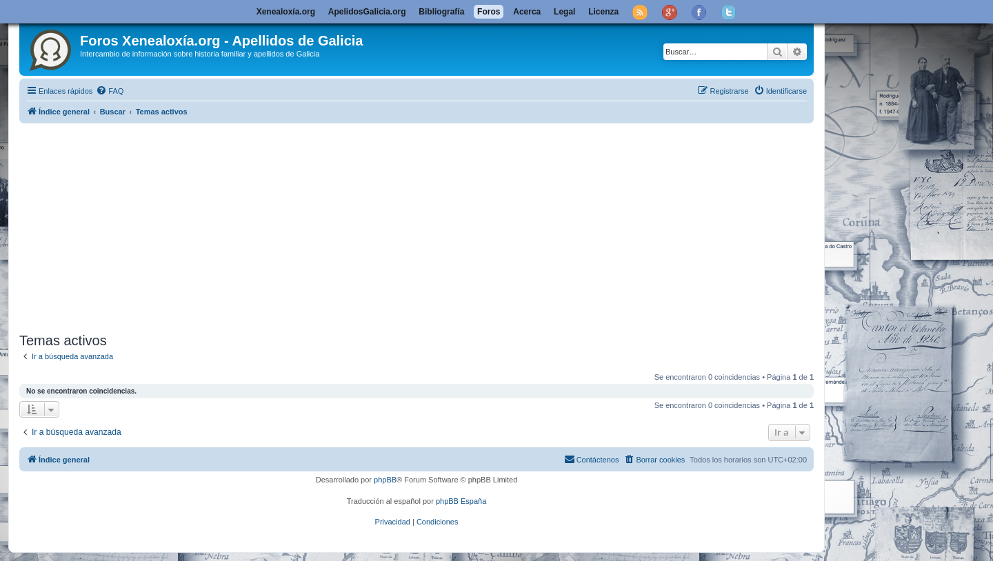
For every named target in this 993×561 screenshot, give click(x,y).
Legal (564, 12)
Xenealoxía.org (286, 12)
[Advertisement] (433, 225)
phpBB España (461, 501)
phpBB (385, 480)
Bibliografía (441, 12)
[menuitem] (109, 91)
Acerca (527, 12)
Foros (488, 12)
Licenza (603, 12)
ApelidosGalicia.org (367, 12)
